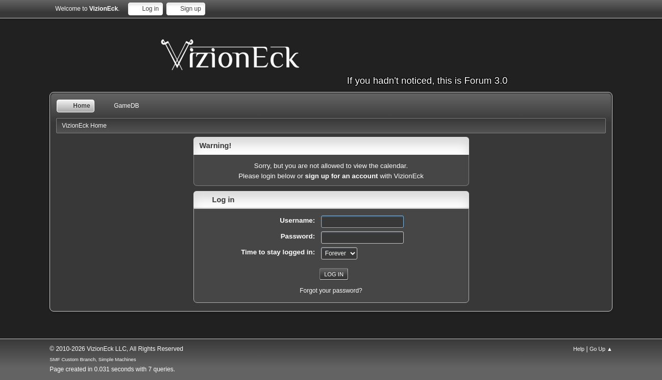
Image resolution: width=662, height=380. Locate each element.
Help (578, 349)
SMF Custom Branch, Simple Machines (93, 359)
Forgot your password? (331, 290)
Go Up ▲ (601, 349)
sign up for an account (341, 176)
